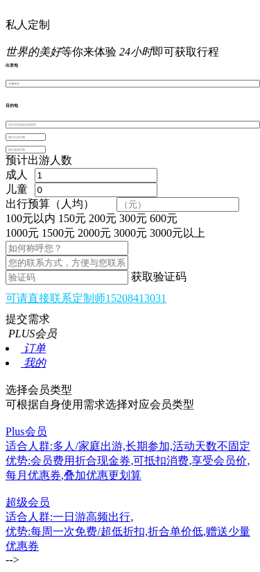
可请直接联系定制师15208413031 (86, 298)
